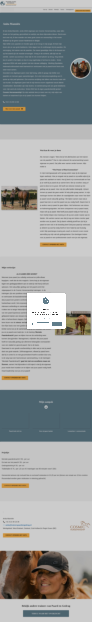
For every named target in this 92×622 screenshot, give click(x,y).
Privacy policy (46, 318)
